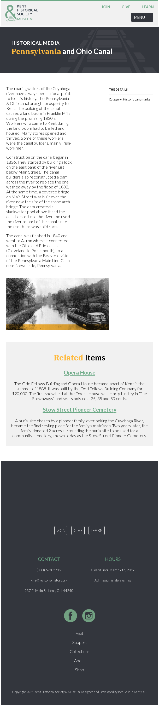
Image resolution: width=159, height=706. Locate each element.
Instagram (88, 615)
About (79, 660)
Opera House (79, 372)
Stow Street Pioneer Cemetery (79, 409)
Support (79, 642)
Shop (79, 669)
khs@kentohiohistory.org (49, 580)
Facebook (70, 615)
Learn (148, 7)
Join (106, 7)
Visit (79, 633)
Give (126, 7)
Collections (80, 651)
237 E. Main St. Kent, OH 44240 (49, 591)
